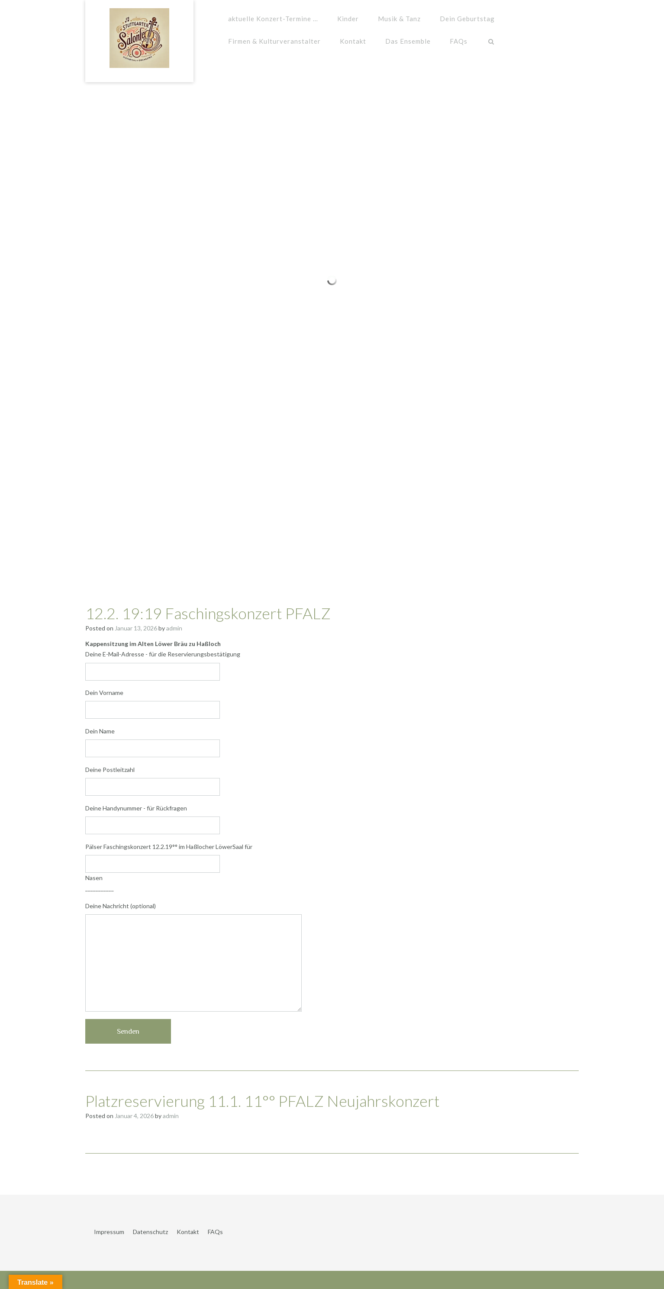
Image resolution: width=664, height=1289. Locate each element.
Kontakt (353, 41)
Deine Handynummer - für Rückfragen (332, 819)
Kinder (348, 19)
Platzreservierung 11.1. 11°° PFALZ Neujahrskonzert (262, 1100)
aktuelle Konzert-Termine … (273, 19)
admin (174, 628)
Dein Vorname (332, 704)
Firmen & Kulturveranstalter (274, 41)
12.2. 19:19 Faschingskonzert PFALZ (208, 613)
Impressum (109, 1231)
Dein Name (332, 742)
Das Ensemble (408, 41)
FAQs (458, 41)
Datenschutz (150, 1231)
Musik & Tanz (399, 19)
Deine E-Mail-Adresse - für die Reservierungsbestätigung (332, 665)
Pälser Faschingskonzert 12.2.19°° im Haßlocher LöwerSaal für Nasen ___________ (332, 867)
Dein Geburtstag (467, 19)
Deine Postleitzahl (332, 781)
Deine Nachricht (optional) (332, 957)
